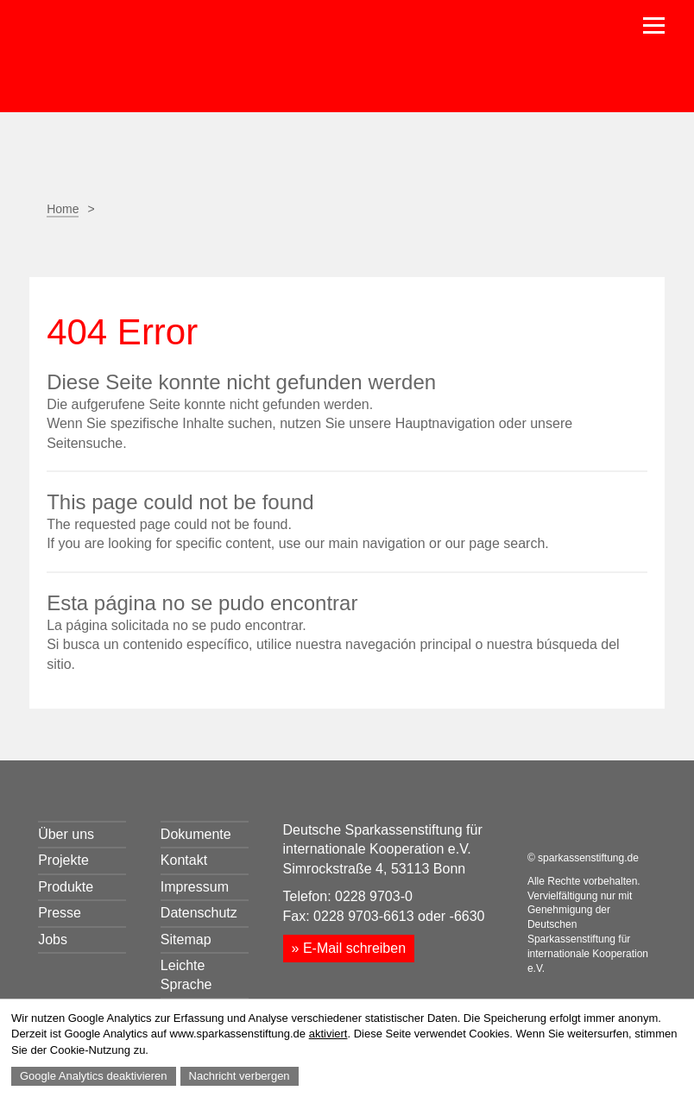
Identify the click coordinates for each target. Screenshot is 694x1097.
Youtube (610, 831)
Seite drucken (57, 249)
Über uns (66, 834)
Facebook (144, 249)
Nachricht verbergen (239, 1075)
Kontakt (184, 860)
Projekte (63, 860)
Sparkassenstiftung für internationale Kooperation (195, 59)
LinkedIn (571, 831)
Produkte (65, 886)
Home (63, 209)
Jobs (52, 939)
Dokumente (196, 834)
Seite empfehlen (100, 248)
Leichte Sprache (186, 975)
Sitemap (186, 939)
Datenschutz (199, 912)
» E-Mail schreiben (349, 948)
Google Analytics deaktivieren (93, 1075)
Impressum (195, 886)
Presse (59, 912)
